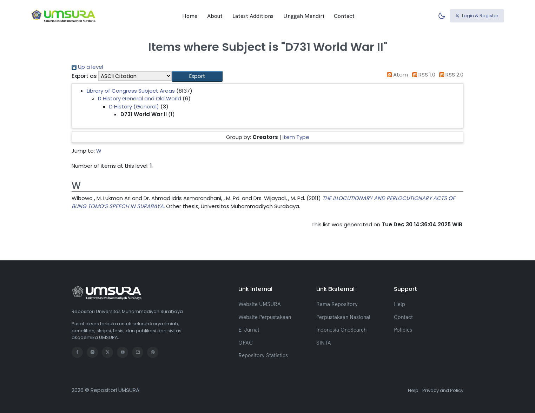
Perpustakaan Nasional (343, 317)
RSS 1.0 (422, 74)
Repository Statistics (263, 355)
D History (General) (134, 106)
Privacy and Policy (442, 390)
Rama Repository (337, 304)
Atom (396, 74)
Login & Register (476, 15)
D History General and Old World (139, 98)
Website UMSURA (259, 304)
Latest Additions (252, 15)
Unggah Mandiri (303, 15)
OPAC (245, 342)
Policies (403, 329)
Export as (84, 76)
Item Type (296, 137)
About (215, 15)
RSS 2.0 (450, 74)
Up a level (87, 67)
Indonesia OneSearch (341, 329)
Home (189, 15)
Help (399, 304)
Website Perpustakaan (264, 317)
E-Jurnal (248, 329)
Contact (344, 15)
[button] (197, 76)
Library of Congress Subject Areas (131, 90)
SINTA (323, 342)
